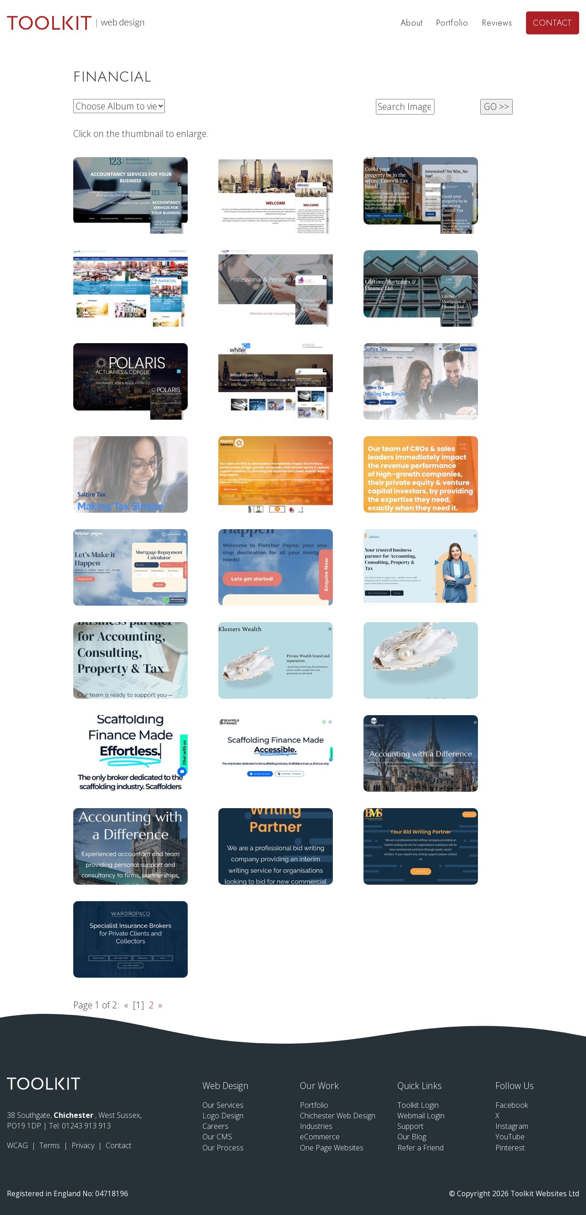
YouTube (510, 1137)
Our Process (223, 1148)
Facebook (511, 1105)
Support (410, 1126)
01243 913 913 (86, 1126)
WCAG (18, 1145)
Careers (215, 1126)
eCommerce (320, 1137)
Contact (552, 23)
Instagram (511, 1126)
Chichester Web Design (337, 1116)
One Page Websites (332, 1148)
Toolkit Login (418, 1105)
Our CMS (217, 1137)
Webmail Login (421, 1116)
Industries (316, 1126)
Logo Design (223, 1116)
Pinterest (510, 1148)
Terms (50, 1145)
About (412, 23)
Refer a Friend (420, 1148)
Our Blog (411, 1137)
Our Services (223, 1105)
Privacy (83, 1145)
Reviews (497, 23)
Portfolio (452, 23)
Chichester (74, 1115)
